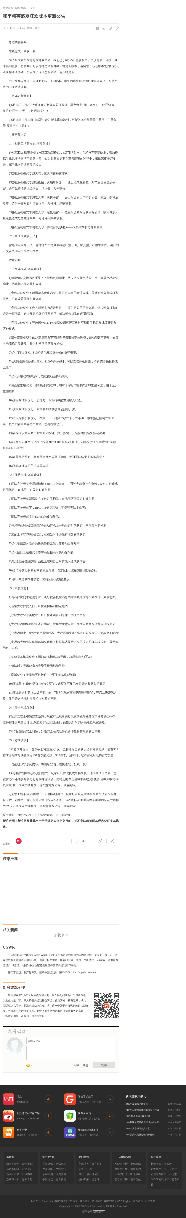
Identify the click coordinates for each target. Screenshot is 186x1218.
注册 (85, 1065)
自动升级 (94, 1135)
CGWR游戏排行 (160, 1179)
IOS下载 (21, 1118)
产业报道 (27, 1174)
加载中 (61, 935)
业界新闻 (61, 1179)
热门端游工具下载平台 (89, 1118)
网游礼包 (21, 1135)
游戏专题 (27, 1179)
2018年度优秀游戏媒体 (137, 1104)
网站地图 (60, 1201)
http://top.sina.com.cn (84, 972)
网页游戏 (20, 8)
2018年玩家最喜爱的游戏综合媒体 (142, 1110)
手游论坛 (47, 1179)
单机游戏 (135, 1174)
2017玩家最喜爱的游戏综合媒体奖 (142, 1122)
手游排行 (61, 1169)
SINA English (123, 1201)
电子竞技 (135, 1179)
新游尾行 (27, 1169)
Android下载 (33, 1118)
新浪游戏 (8, 8)
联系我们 (85, 1201)
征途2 (89, 1169)
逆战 (81, 1174)
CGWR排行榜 (123, 1157)
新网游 (10, 1157)
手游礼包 (32, 1135)
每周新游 (61, 1174)
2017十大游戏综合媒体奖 (138, 1128)
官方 (37, 28)
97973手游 (48, 1157)
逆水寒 (96, 1179)
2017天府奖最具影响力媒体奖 (140, 1134)
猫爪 (19, 1096)
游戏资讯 (27, 1163)
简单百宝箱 (84, 1113)
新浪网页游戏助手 (88, 1129)
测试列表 (61, 1163)
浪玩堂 (173, 1174)
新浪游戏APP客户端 (28, 1113)
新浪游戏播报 (158, 1174)
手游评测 (47, 1174)
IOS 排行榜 (121, 1174)
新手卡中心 (23, 1129)
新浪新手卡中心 (160, 1169)
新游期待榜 (12, 1163)
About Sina (47, 1201)
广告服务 (73, 1201)
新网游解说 (12, 1169)
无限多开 (82, 1135)
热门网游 (83, 1157)
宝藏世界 (83, 1163)
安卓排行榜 (121, 1179)
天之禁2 (96, 1163)
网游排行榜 (121, 1163)
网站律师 (109, 1201)
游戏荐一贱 (12, 1179)
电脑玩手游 (83, 1102)
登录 (76, 1065)
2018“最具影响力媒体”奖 (138, 1116)
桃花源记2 (92, 1174)
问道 (81, 1169)
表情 (30, 1066)
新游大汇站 (12, 1174)
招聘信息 (97, 1201)
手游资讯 (47, 1163)
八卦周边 (156, 1157)
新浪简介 (36, 1201)
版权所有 (98, 1211)
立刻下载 (96, 1102)
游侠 (174, 1169)
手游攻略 (47, 1169)
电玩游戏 (135, 1163)
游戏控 (168, 1163)
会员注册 (138, 1201)
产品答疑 (150, 1201)
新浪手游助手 (86, 1096)
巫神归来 (83, 1179)
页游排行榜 (121, 1169)
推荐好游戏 (22, 1102)
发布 (104, 1065)
